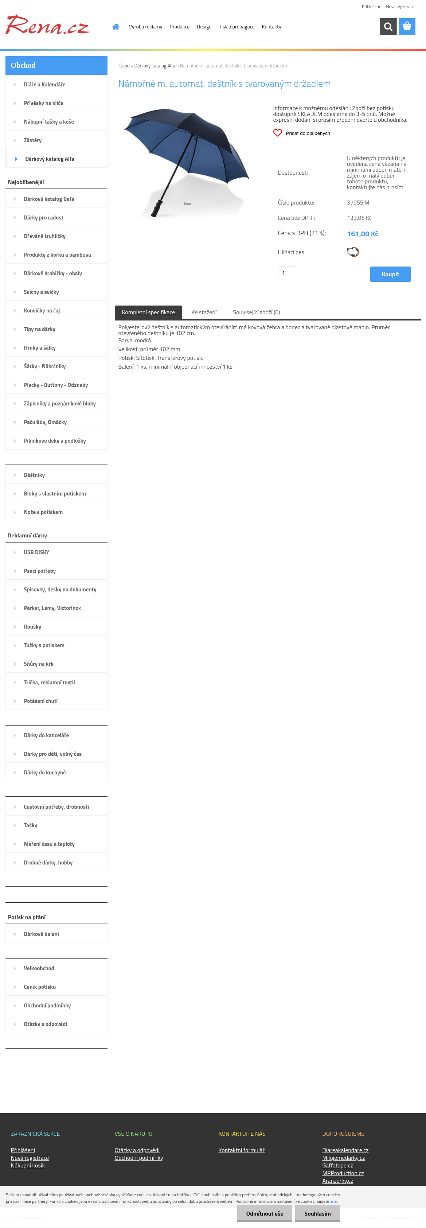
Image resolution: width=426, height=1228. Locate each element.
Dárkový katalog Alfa (154, 65)
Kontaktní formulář (242, 1150)
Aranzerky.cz (338, 1180)
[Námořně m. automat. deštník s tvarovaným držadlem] (186, 107)
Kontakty (271, 26)
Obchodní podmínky (139, 1157)
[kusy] (287, 273)
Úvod (125, 65)
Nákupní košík (28, 1165)
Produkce (180, 26)
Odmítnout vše (265, 1213)
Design (204, 26)
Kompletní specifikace (148, 312)
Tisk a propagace (237, 26)
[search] (388, 26)
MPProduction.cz (343, 1173)
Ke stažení (203, 312)
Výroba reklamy (145, 26)
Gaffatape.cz (338, 1165)
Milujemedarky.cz (344, 1157)
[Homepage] (111, 26)
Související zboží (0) (256, 312)
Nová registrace (400, 6)
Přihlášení (371, 6)
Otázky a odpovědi (137, 1150)
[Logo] (47, 24)
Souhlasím (317, 1213)
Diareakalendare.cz (346, 1150)
